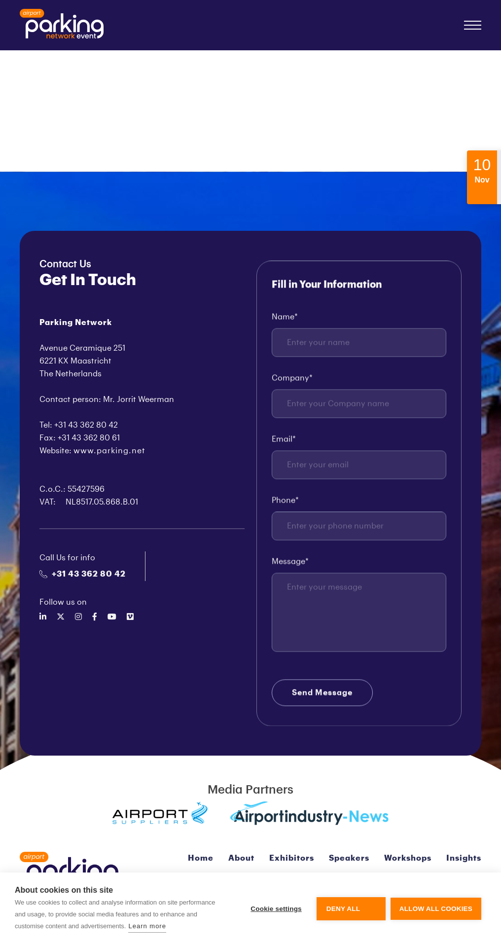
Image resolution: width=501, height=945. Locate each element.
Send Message (322, 693)
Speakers (349, 858)
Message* (290, 562)
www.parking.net (109, 451)
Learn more (147, 926)
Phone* (285, 501)
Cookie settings (276, 908)
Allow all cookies (435, 908)
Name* (285, 318)
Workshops (407, 858)
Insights (463, 858)
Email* (284, 440)
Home (201, 858)
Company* (292, 379)
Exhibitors (291, 858)
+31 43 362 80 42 (82, 574)
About (241, 858)
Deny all (343, 908)
